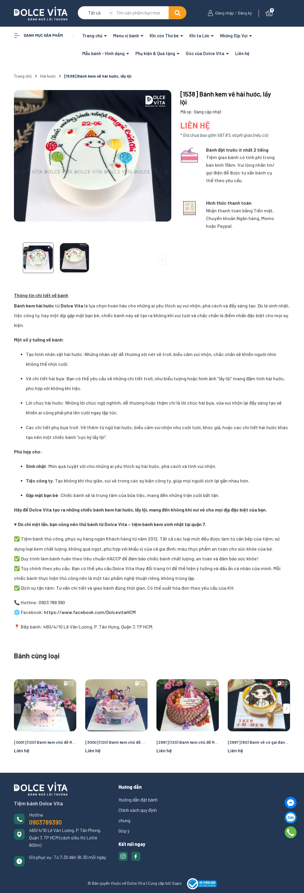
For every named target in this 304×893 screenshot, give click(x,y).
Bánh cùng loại (37, 655)
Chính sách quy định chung (137, 815)
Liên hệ (242, 53)
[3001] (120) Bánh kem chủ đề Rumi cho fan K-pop (45, 742)
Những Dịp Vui (234, 35)
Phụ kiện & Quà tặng (155, 53)
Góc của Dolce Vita (205, 53)
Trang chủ (92, 35)
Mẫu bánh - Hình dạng (104, 53)
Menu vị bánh (126, 35)
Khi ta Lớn (199, 35)
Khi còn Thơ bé (165, 35)
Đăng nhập (224, 12)
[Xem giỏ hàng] (269, 12)
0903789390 (45, 822)
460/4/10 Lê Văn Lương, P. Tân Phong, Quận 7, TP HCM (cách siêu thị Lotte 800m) (65, 838)
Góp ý (123, 830)
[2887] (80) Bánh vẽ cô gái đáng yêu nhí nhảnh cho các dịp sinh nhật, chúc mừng (259, 742)
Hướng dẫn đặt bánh (138, 799)
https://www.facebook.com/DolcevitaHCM (89, 612)
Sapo (177, 883)
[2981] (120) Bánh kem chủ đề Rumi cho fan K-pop (187, 742)
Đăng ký (245, 12)
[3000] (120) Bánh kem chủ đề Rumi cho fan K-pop (116, 742)
